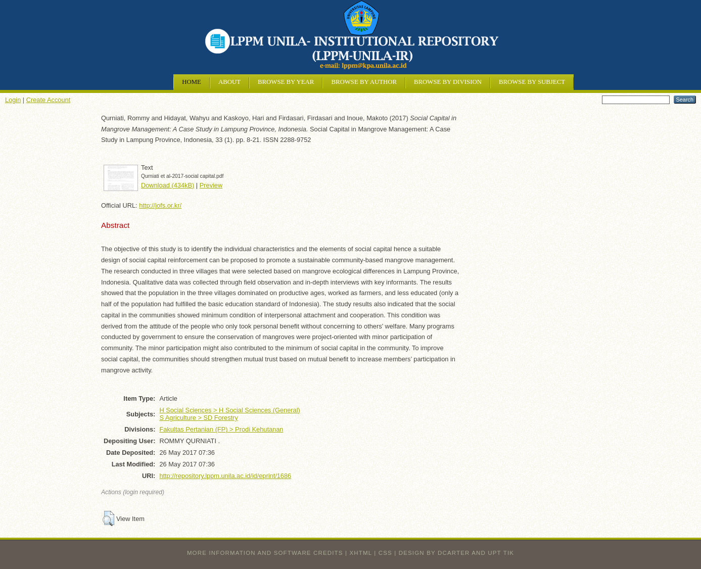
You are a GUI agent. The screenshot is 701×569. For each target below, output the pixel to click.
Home (191, 81)
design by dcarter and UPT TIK (456, 553)
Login (13, 100)
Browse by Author (364, 81)
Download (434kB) (167, 185)
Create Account (48, 100)
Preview (211, 185)
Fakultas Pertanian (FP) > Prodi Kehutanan (221, 429)
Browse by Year (286, 81)
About (229, 81)
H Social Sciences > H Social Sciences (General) (229, 410)
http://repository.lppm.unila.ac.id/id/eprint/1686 (225, 476)
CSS (385, 553)
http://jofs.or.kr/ (160, 205)
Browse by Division (448, 81)
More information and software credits (265, 553)
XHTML (361, 553)
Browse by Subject (532, 81)
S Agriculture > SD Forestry (198, 417)
